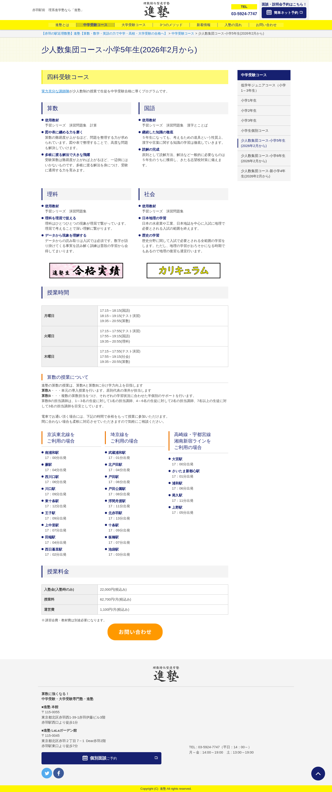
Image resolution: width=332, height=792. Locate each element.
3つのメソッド (171, 25)
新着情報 (203, 25)
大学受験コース (134, 25)
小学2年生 (249, 110)
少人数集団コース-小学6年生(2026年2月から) (263, 158)
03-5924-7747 (208, 747)
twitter (47, 773)
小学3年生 (249, 120)
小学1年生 (249, 100)
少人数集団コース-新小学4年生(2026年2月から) (263, 173)
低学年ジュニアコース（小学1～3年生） (263, 87)
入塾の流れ (233, 25)
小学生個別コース (255, 130)
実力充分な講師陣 (55, 91)
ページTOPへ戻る (318, 773)
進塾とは (62, 25)
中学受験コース (95, 25)
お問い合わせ (266, 25)
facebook (58, 773)
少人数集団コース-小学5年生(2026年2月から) (263, 143)
